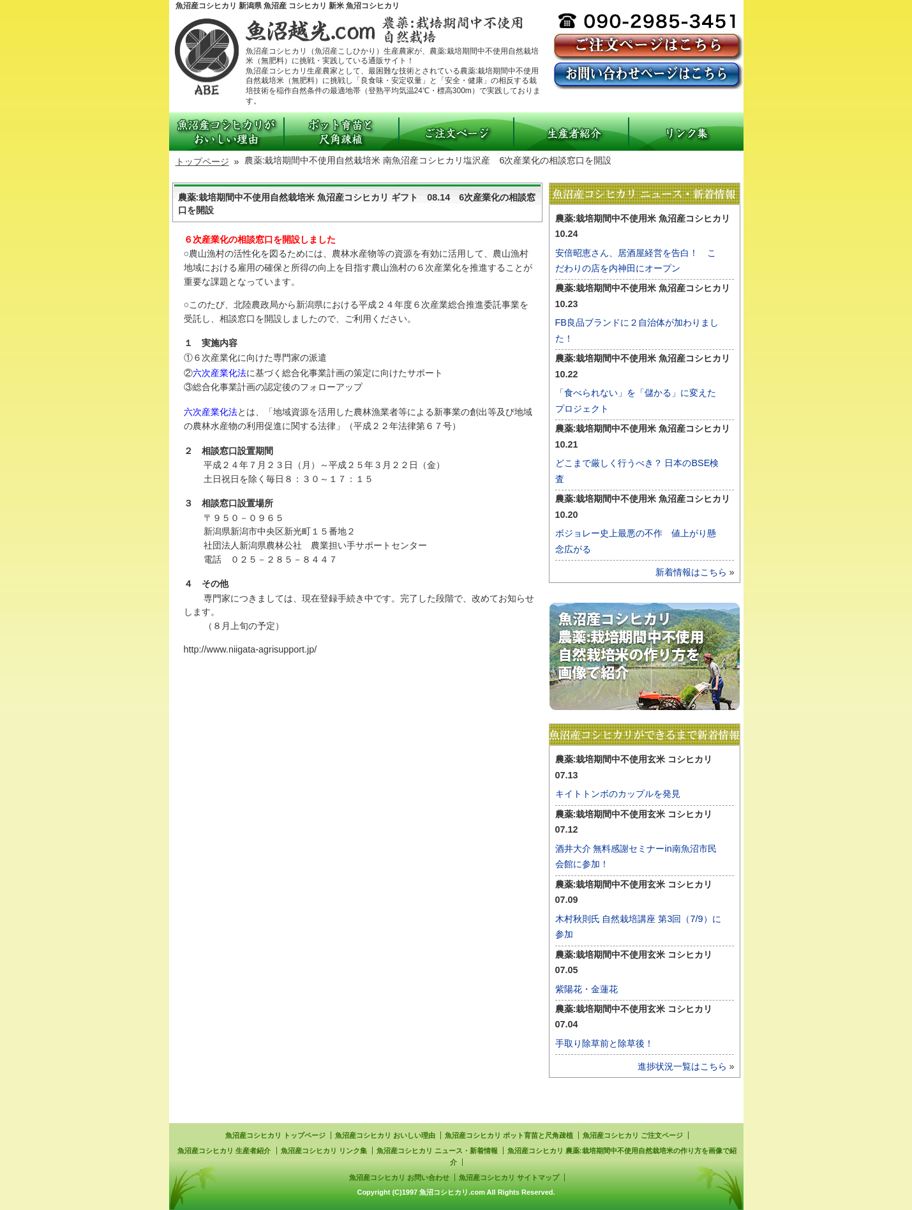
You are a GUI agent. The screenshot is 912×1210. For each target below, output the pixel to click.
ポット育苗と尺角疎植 (341, 131)
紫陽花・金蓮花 (586, 989)
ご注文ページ (648, 46)
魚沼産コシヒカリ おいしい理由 (385, 1135)
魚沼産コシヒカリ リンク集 (324, 1150)
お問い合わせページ (648, 75)
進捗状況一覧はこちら (682, 1066)
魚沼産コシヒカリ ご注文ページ (633, 1135)
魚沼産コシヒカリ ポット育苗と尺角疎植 (509, 1135)
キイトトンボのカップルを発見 (617, 794)
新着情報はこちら (691, 572)
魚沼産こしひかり (344, 30)
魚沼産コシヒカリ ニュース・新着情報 (437, 1150)
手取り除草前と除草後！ (604, 1043)
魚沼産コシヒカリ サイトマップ (509, 1177)
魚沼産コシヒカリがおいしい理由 (226, 131)
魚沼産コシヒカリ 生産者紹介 (224, 1150)
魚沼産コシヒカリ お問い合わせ (399, 1177)
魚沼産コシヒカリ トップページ (275, 1135)
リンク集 (686, 131)
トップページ (202, 161)
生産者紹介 (571, 131)
